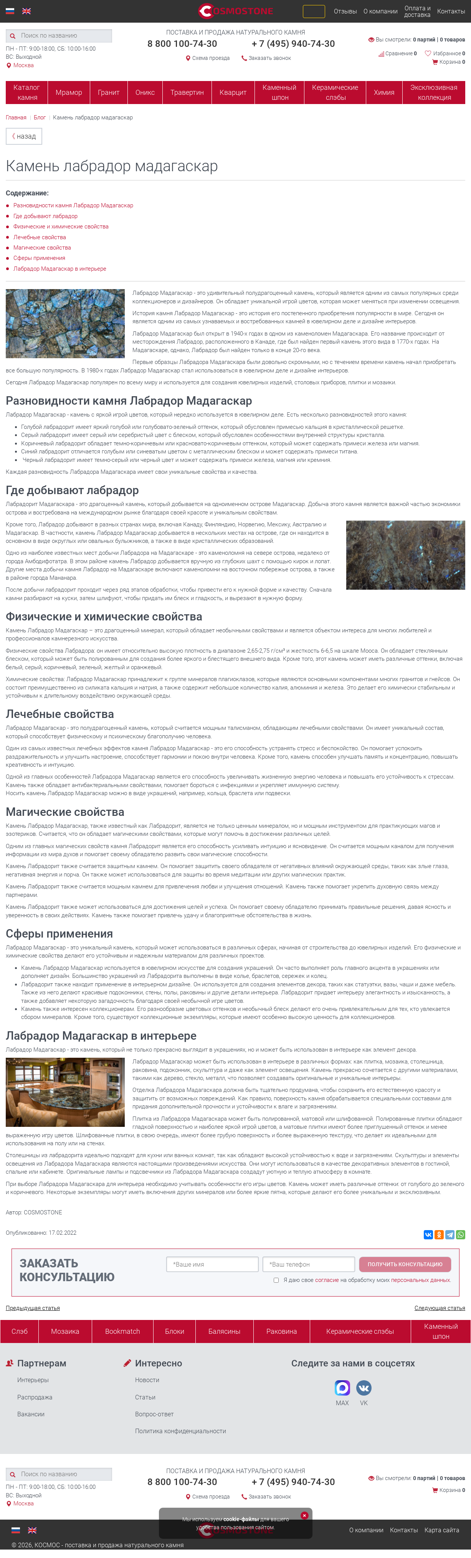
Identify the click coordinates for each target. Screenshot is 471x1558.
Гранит (109, 92)
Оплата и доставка (417, 11)
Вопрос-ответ (154, 1414)
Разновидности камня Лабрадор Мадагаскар (73, 205)
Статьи (145, 1397)
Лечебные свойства (39, 237)
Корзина (452, 62)
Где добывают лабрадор (45, 216)
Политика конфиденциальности (180, 1431)
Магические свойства (42, 247)
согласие (327, 1280)
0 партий (424, 39)
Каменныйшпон (441, 1331)
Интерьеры (33, 1380)
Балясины (224, 1331)
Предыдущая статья (33, 1308)
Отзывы (345, 11)
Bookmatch (122, 1331)
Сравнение (397, 53)
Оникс (145, 92)
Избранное (449, 53)
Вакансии (31, 1414)
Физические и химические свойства (61, 226)
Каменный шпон (279, 92)
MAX (342, 1393)
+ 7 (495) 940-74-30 (293, 43)
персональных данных (420, 1280)
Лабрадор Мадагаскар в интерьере (59, 268)
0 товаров (452, 39)
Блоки (174, 1331)
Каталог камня (26, 92)
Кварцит (233, 92)
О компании (381, 11)
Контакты (451, 11)
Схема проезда (211, 58)
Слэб (20, 1331)
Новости (147, 1380)
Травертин (187, 92)
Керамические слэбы (335, 92)
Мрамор (69, 92)
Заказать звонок (270, 58)
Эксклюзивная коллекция (434, 92)
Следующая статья (440, 1308)
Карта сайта (442, 1530)
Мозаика (65, 1331)
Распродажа (35, 1397)
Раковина (281, 1331)
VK (364, 1393)
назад (22, 136)
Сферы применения (39, 258)
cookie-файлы (241, 1519)
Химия (384, 92)
